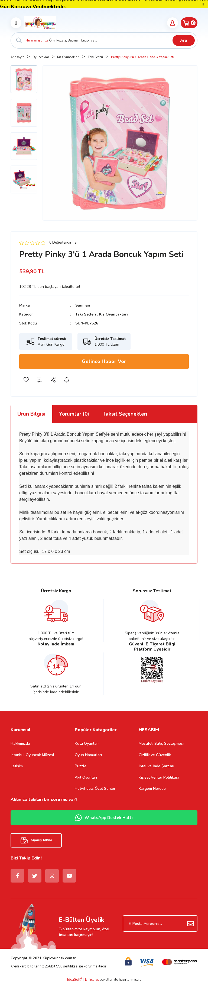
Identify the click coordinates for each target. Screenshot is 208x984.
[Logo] (40, 22)
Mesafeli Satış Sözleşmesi (161, 743)
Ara (183, 40)
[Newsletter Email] (160, 923)
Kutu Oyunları (87, 743)
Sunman (82, 305)
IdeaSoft (74, 979)
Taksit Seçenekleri (125, 414)
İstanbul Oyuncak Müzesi (32, 754)
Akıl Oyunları (86, 777)
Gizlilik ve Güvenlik (155, 754)
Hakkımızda (20, 743)
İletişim (17, 766)
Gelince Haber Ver (104, 361)
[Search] (104, 40)
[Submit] (190, 923)
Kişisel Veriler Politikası (159, 777)
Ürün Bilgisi (31, 414)
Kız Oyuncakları (113, 314)
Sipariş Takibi (36, 840)
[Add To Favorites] (26, 379)
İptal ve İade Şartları (156, 766)
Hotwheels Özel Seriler (95, 788)
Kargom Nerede (152, 788)
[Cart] (189, 22)
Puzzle (80, 766)
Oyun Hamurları (88, 754)
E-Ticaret (92, 979)
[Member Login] (172, 22)
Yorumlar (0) (74, 414)
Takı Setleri (85, 314)
